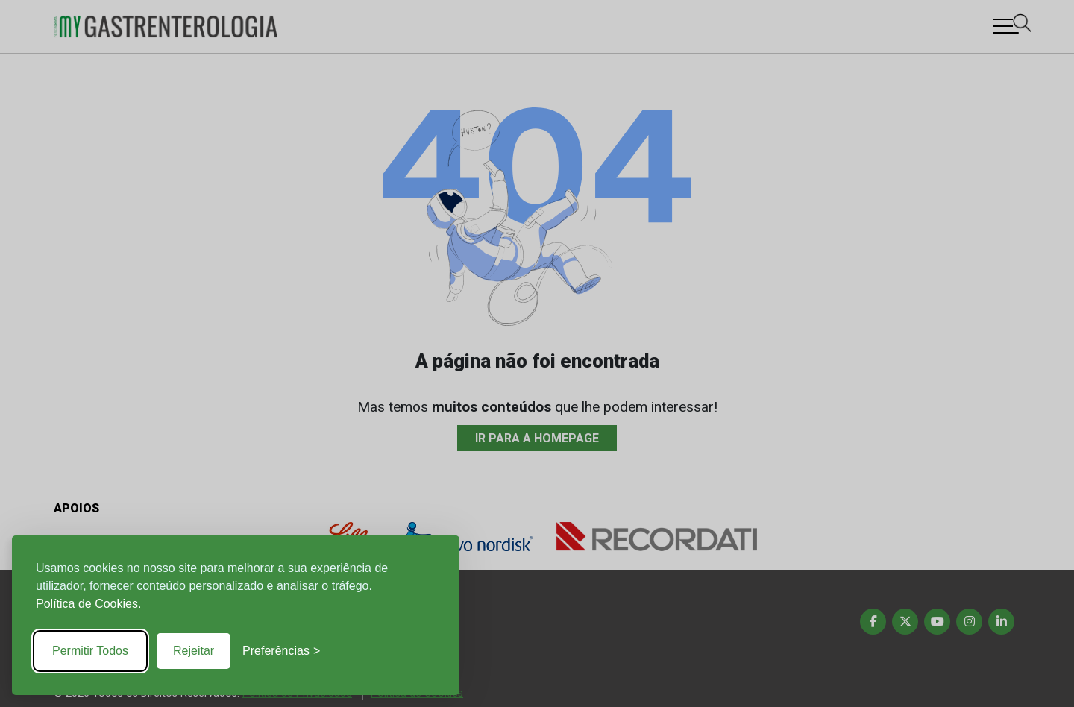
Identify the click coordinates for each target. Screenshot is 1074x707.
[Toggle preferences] (281, 651)
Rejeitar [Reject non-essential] (193, 650)
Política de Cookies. (88, 603)
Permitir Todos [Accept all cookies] (90, 650)
